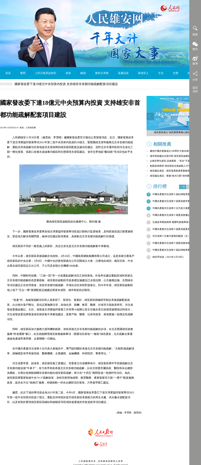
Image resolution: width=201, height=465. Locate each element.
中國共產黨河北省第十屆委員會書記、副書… (175, 215)
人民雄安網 (31, 127)
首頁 (8, 73)
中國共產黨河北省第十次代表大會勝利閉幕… (175, 208)
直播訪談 (123, 73)
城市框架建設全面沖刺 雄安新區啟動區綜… (172, 156)
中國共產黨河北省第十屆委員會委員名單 (173, 229)
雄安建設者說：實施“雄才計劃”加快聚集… (172, 176)
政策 (68, 73)
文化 (160, 73)
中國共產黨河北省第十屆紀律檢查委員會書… (175, 194)
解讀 (83, 73)
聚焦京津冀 (102, 73)
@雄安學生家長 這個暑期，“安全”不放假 (171, 161)
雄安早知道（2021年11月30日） (168, 257)
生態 (175, 73)
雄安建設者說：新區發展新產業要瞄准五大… (173, 171)
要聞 (22, 73)
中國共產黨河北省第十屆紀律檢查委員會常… (175, 250)
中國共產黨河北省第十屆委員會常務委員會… (175, 201)
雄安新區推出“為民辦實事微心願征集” (173, 132)
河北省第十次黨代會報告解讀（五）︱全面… (175, 236)
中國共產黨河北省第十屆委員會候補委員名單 (175, 243)
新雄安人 (143, 73)
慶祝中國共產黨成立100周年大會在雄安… (171, 151)
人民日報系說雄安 (45, 73)
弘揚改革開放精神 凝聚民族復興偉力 (171, 222)
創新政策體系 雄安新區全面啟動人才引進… (172, 166)
